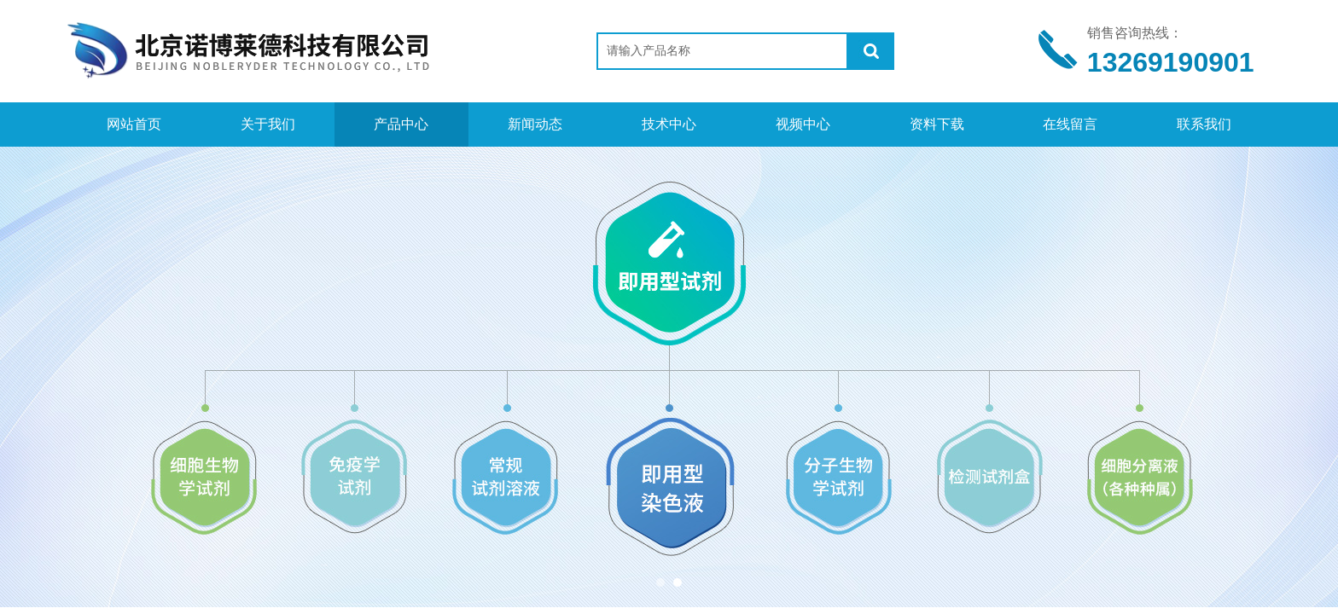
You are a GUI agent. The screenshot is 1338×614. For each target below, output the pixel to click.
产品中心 (401, 124)
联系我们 (1204, 124)
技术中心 (669, 124)
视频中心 (803, 124)
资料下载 (937, 124)
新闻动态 (535, 124)
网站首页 (134, 124)
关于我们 (268, 124)
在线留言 (1070, 124)
